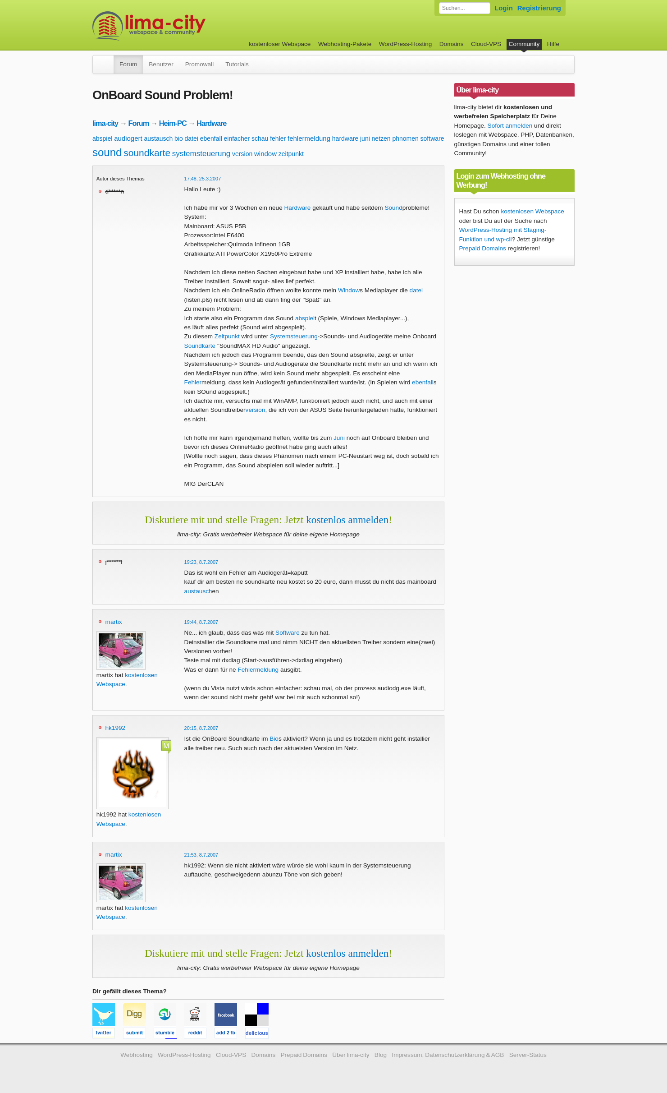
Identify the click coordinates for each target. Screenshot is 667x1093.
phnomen (405, 138)
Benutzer (161, 64)
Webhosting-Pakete (344, 44)
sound (107, 152)
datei (191, 138)
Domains (451, 44)
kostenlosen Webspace (532, 211)
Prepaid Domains (482, 248)
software (432, 138)
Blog (381, 1054)
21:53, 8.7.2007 (201, 855)
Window (349, 290)
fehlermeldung (309, 138)
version (242, 153)
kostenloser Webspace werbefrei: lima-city (182, 26)
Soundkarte (200, 345)
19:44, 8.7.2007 (201, 622)
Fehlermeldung (258, 669)
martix (113, 621)
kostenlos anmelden (347, 520)
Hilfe (553, 44)
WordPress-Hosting (405, 44)
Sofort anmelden (510, 125)
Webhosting (136, 1054)
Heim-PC (173, 123)
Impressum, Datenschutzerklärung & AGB (448, 1054)
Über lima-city (350, 1054)
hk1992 (115, 727)
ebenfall (211, 138)
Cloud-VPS (486, 44)
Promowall (199, 64)
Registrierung (539, 8)
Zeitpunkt (227, 336)
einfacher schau (246, 138)
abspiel (102, 138)
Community (524, 44)
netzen (381, 138)
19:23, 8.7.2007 (201, 562)
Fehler (193, 382)
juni (365, 138)
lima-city (105, 123)
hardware (345, 138)
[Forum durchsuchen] (464, 8)
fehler (278, 138)
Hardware (211, 123)
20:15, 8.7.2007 (201, 728)
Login (503, 8)
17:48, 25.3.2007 (202, 178)
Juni (339, 437)
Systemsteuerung (294, 336)
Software (287, 632)
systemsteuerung (201, 153)
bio (178, 138)
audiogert (128, 138)
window (265, 153)
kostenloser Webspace (280, 44)
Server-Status (528, 1054)
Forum (128, 64)
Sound (393, 207)
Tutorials (237, 64)
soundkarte (146, 153)
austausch (158, 138)
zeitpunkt (291, 153)
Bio (274, 738)
